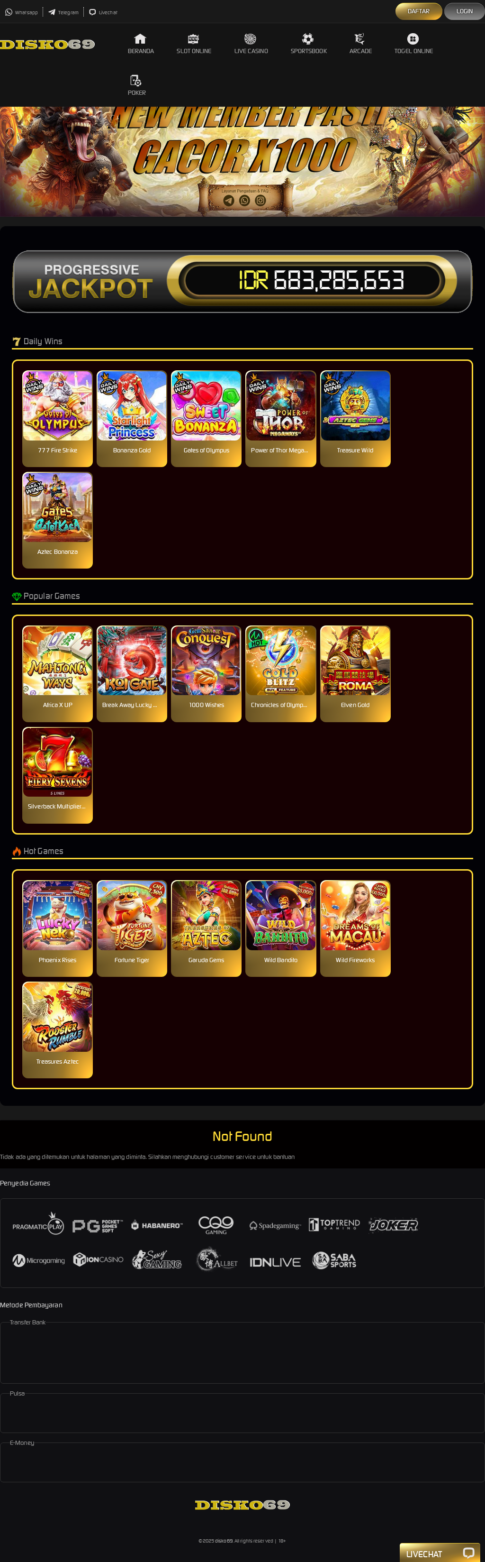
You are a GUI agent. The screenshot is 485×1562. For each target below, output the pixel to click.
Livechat (103, 12)
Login (465, 11)
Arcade (361, 44)
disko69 (224, 1541)
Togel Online (414, 44)
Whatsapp (21, 12)
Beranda (141, 44)
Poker (137, 85)
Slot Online (194, 44)
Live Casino (251, 44)
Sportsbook (309, 44)
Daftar (419, 11)
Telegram (63, 12)
